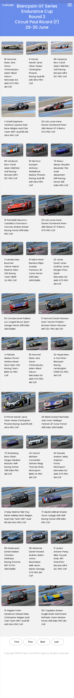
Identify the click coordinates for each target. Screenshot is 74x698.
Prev (30, 641)
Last (56, 641)
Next (42, 641)
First (16, 641)
